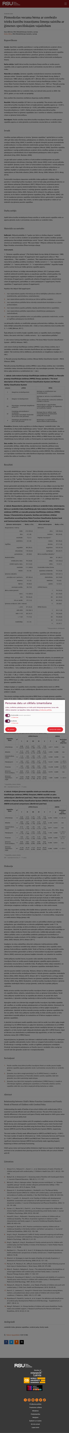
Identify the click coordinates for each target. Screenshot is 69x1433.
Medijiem (35, 1417)
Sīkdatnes (35, 1411)
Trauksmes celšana (35, 1407)
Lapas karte (35, 1427)
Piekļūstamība (35, 1414)
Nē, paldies (11, 729)
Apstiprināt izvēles (55, 729)
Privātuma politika (35, 1404)
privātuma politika (45, 710)
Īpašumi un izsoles (35, 1421)
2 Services (14, 717)
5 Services (14, 723)
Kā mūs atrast (35, 1424)
